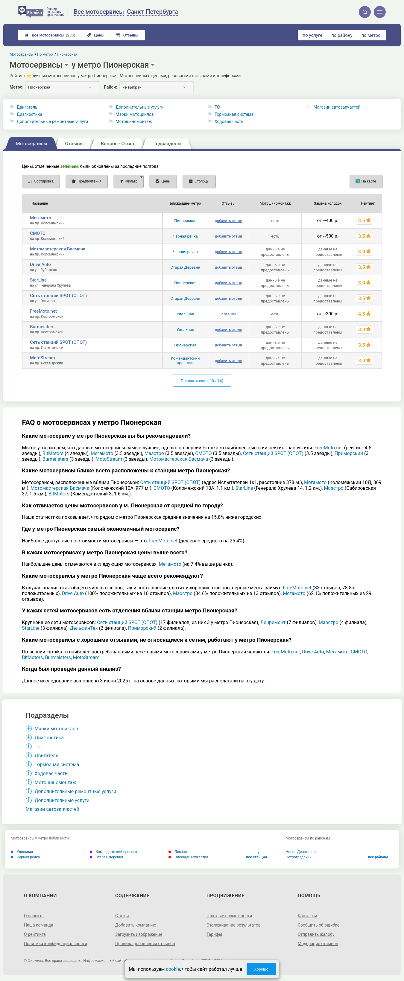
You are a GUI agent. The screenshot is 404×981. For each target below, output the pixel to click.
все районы (378, 855)
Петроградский (299, 857)
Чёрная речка (185, 236)
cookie (173, 969)
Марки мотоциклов (135, 114)
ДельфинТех (84, 628)
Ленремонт (272, 622)
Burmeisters (42, 326)
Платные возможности (229, 915)
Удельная (185, 314)
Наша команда (38, 925)
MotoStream (42, 358)
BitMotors (52, 453)
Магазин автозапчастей (337, 107)
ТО (217, 107)
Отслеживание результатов (233, 925)
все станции (256, 855)
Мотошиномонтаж (134, 121)
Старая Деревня (185, 267)
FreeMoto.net (43, 311)
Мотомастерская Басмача (57, 249)
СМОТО (37, 233)
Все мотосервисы (50, 35)
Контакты (307, 915)
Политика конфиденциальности (55, 943)
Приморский (349, 453)
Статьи (122, 915)
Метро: (16, 87)
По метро (45, 54)
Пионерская (185, 220)
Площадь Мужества (188, 857)
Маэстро (154, 453)
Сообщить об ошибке (318, 925)
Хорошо (261, 969)
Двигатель (27, 107)
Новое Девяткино (301, 852)
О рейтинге (35, 934)
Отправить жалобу (316, 934)
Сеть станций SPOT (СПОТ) (58, 295)
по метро (371, 35)
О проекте (34, 915)
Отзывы (127, 35)
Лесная (177, 852)
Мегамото (40, 217)
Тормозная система (234, 114)
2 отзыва (228, 314)
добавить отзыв (228, 221)
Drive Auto (40, 264)
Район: (110, 87)
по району (341, 35)
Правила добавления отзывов (145, 943)
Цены (95, 35)
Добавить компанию (135, 925)
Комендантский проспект (185, 360)
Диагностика (29, 114)
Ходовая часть (229, 121)
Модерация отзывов (318, 943)
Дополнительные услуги (139, 107)
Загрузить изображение (138, 934)
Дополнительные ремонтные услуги (52, 121)
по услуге (313, 35)
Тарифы (214, 934)
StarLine (38, 280)
